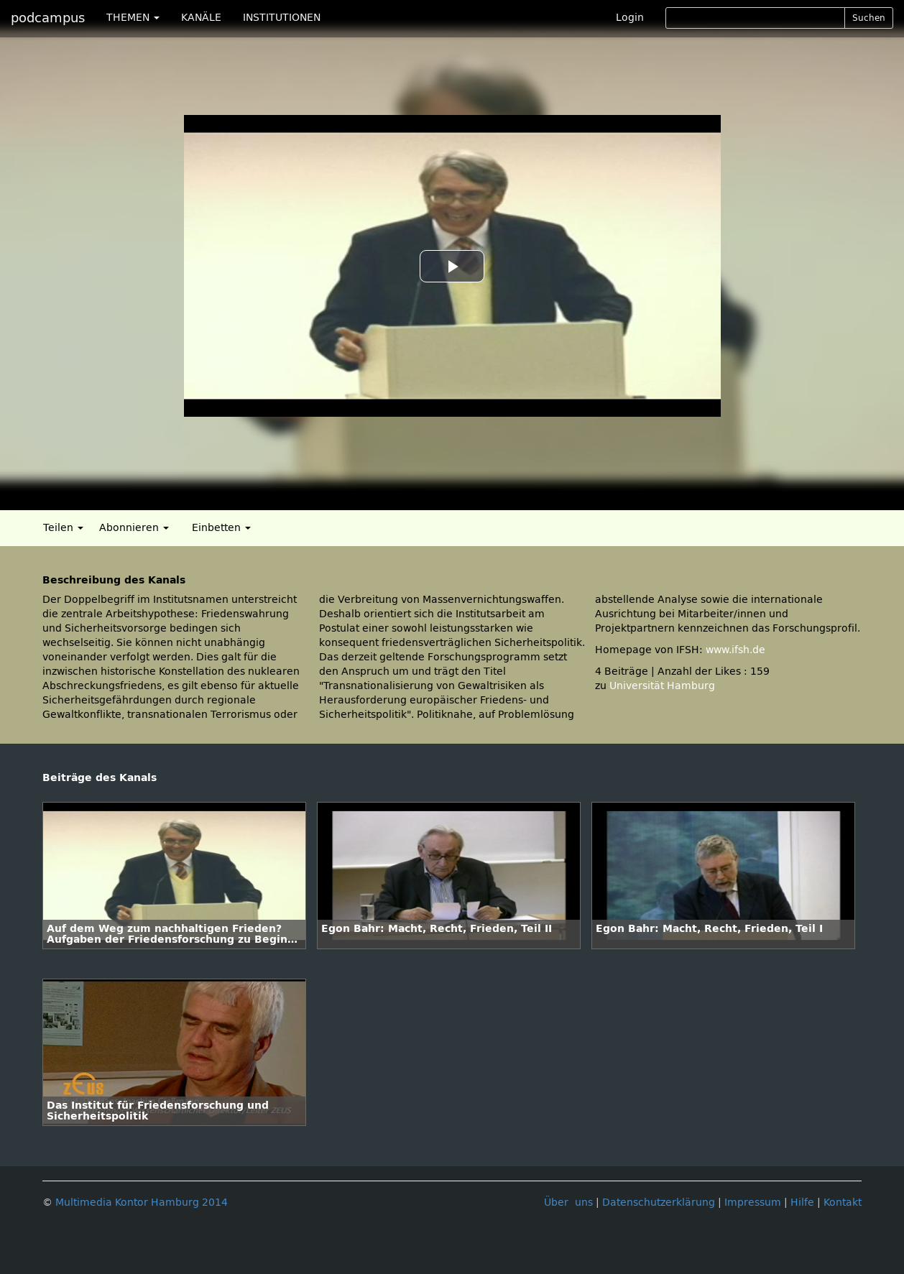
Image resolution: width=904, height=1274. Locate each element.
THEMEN (133, 17)
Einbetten (221, 528)
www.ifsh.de (735, 650)
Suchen (868, 18)
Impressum (752, 1202)
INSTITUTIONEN (281, 17)
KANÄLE (201, 17)
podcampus (48, 18)
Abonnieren (134, 528)
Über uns (568, 1202)
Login (630, 17)
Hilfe (802, 1202)
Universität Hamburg (662, 686)
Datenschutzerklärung (658, 1202)
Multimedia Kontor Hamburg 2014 (141, 1202)
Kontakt (843, 1202)
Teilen (63, 528)
